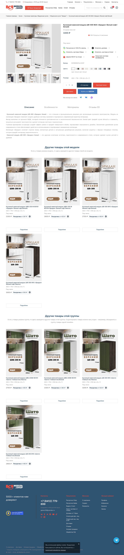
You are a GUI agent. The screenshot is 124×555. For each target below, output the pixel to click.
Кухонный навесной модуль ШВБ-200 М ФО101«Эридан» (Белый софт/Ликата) (58, 205)
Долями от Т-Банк (72, 511)
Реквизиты (85, 504)
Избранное (104, 501)
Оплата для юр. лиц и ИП (72, 517)
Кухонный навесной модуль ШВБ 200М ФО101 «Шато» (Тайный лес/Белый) (60, 376)
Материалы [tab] (73, 105)
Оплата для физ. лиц (72, 514)
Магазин (98, 2)
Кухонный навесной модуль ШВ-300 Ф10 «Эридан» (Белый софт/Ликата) (24, 281)
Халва (60, 8)
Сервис (107, 2)
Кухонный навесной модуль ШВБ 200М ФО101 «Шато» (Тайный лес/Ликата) (22, 376)
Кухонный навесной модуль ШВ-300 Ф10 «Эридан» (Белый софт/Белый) (100, 205)
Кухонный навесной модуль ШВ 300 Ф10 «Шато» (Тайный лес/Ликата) (99, 376)
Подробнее (24, 227)
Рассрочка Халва (71, 501)
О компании (86, 498)
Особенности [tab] (50, 105)
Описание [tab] (29, 105)
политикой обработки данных (55, 550)
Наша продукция (34, 8)
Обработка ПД (71, 530)
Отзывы (72, 8)
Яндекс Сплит (70, 504)
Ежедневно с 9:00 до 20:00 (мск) (35, 2)
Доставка (69, 89)
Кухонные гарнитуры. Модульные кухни (36, 16)
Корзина (104, 504)
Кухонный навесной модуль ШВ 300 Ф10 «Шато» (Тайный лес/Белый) (23, 452)
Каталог (77, 2)
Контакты (115, 2)
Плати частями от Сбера (72, 507)
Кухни (20, 16)
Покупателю (88, 2)
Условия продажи (72, 527)
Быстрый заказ (101, 83)
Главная (70, 2)
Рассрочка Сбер (51, 8)
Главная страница (11, 16)
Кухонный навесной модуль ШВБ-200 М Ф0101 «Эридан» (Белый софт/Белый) (22, 205)
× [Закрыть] (79, 544)
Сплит (66, 8)
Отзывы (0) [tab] (94, 105)
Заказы (103, 507)
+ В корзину (84, 83)
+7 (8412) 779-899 (13, 2)
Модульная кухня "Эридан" (58, 16)
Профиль (104, 498)
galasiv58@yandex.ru (48, 508)
